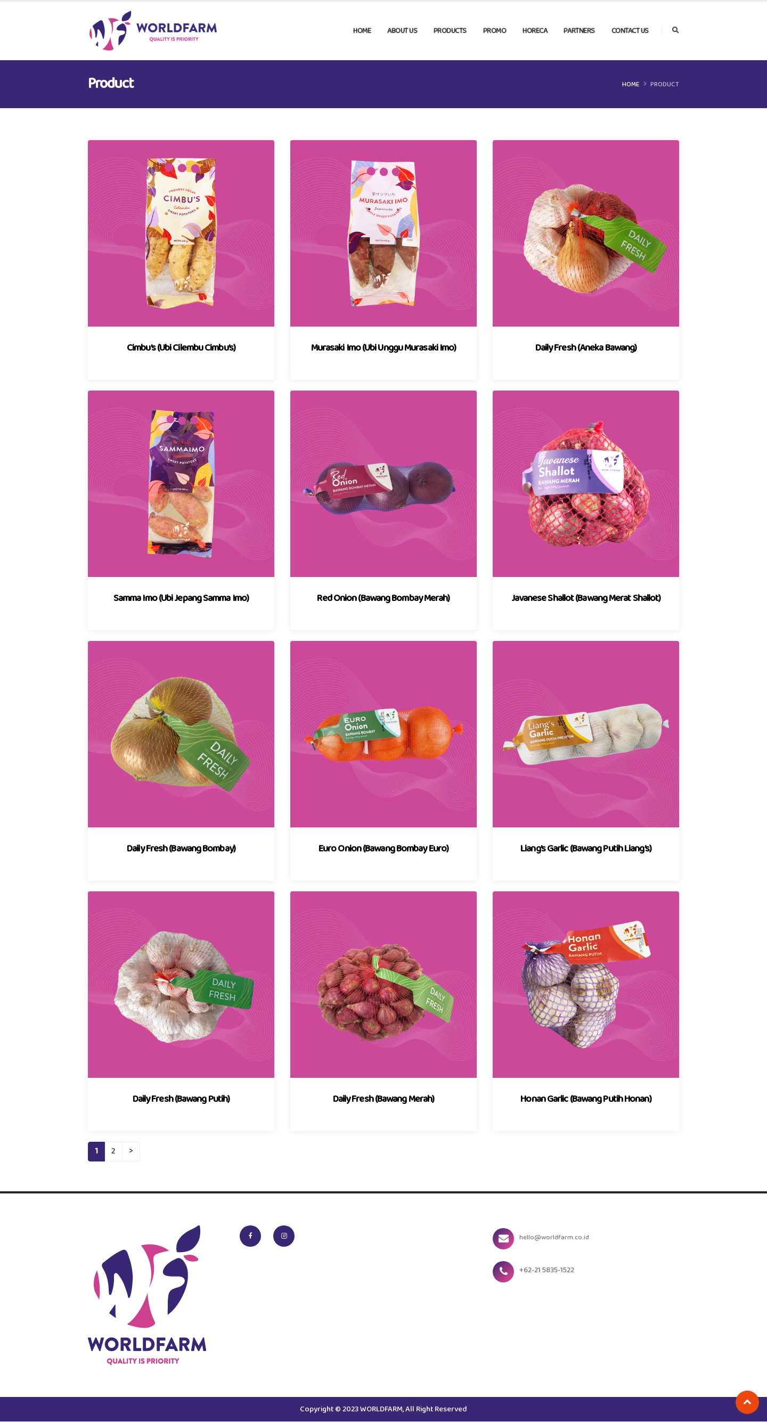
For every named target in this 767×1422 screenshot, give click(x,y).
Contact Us (630, 31)
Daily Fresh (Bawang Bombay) (181, 849)
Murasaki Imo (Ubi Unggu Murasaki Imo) (383, 348)
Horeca (535, 31)
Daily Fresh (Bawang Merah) (384, 1099)
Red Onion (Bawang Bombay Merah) (383, 598)
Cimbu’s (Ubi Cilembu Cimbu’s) (181, 348)
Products (450, 31)
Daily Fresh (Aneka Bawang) (586, 348)
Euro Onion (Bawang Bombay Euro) (383, 849)
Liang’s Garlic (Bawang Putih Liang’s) (585, 849)
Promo (495, 31)
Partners (579, 31)
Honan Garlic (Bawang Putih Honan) (585, 1099)
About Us (402, 31)
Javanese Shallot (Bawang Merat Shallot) (586, 598)
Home (362, 31)
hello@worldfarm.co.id (560, 1237)
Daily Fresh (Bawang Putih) (181, 1099)
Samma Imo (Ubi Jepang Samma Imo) (181, 598)
